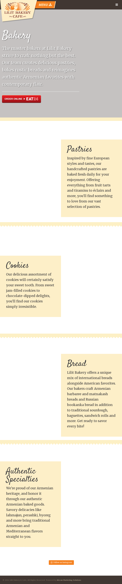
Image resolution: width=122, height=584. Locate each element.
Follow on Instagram (61, 562)
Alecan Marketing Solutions (69, 580)
